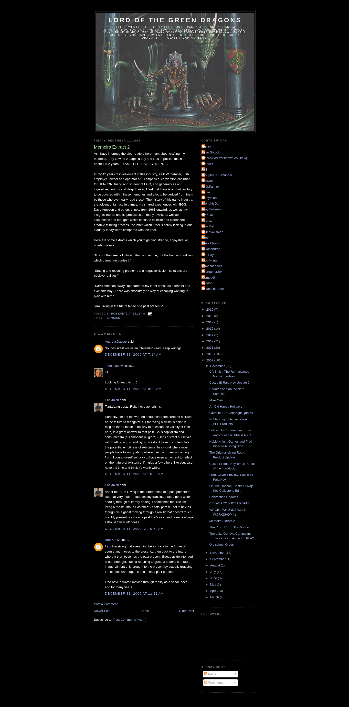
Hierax (207, 220)
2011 (210, 347)
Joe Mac (209, 226)
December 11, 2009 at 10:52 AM (134, 529)
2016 (210, 328)
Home (144, 611)
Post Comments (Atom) (129, 619)
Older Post (186, 611)
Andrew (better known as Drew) (225, 158)
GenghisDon (211, 203)
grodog (207, 283)
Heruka (208, 215)
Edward (208, 192)
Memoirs (113, 318)
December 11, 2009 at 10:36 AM (134, 474)
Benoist (208, 164)
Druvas (208, 181)
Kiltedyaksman (213, 232)
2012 (210, 341)
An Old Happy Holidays (225, 406)
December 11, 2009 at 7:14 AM (133, 354)
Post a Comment (106, 604)
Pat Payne (210, 255)
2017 (210, 322)
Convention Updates (223, 497)
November (218, 553)
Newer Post (102, 611)
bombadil (209, 277)
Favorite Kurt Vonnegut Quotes (231, 413)
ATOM (207, 147)
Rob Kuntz (112, 540)
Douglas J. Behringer (217, 175)
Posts (210, 674)
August (215, 565)
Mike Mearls (211, 243)
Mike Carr (216, 400)
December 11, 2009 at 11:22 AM (134, 593)
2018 (210, 316)
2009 (210, 360)
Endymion (112, 400)
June (214, 578)
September (218, 559)
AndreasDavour (116, 341)
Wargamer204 (213, 271)
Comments (213, 682)
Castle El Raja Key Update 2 (229, 382)
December (218, 366)
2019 (210, 309)
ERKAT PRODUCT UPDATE (229, 503)
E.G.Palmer (211, 186)
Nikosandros (211, 249)
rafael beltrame (213, 289)
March (215, 597)
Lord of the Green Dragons (175, 20)
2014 (210, 335)
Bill (205, 169)
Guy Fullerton (212, 209)
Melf (206, 237)
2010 (210, 354)
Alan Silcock (211, 152)
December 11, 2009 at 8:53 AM (133, 389)
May (213, 584)
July (213, 572)
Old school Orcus (221, 544)
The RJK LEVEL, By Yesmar (229, 527)
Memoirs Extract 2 (222, 521)
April (213, 591)
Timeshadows (115, 366)
